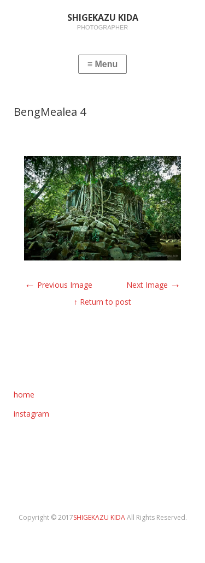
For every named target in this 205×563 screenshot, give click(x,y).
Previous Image (58, 285)
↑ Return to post (102, 302)
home (24, 394)
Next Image (153, 285)
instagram (31, 413)
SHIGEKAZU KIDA (100, 517)
